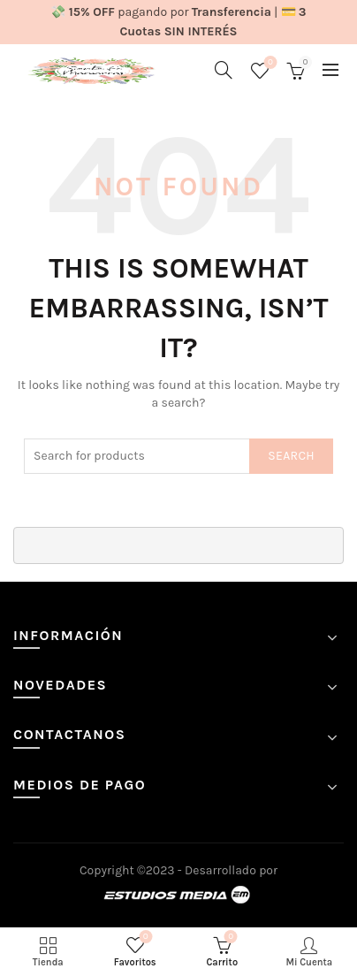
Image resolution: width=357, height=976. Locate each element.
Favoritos (269, 63)
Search (291, 455)
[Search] (223, 70)
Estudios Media (178, 895)
